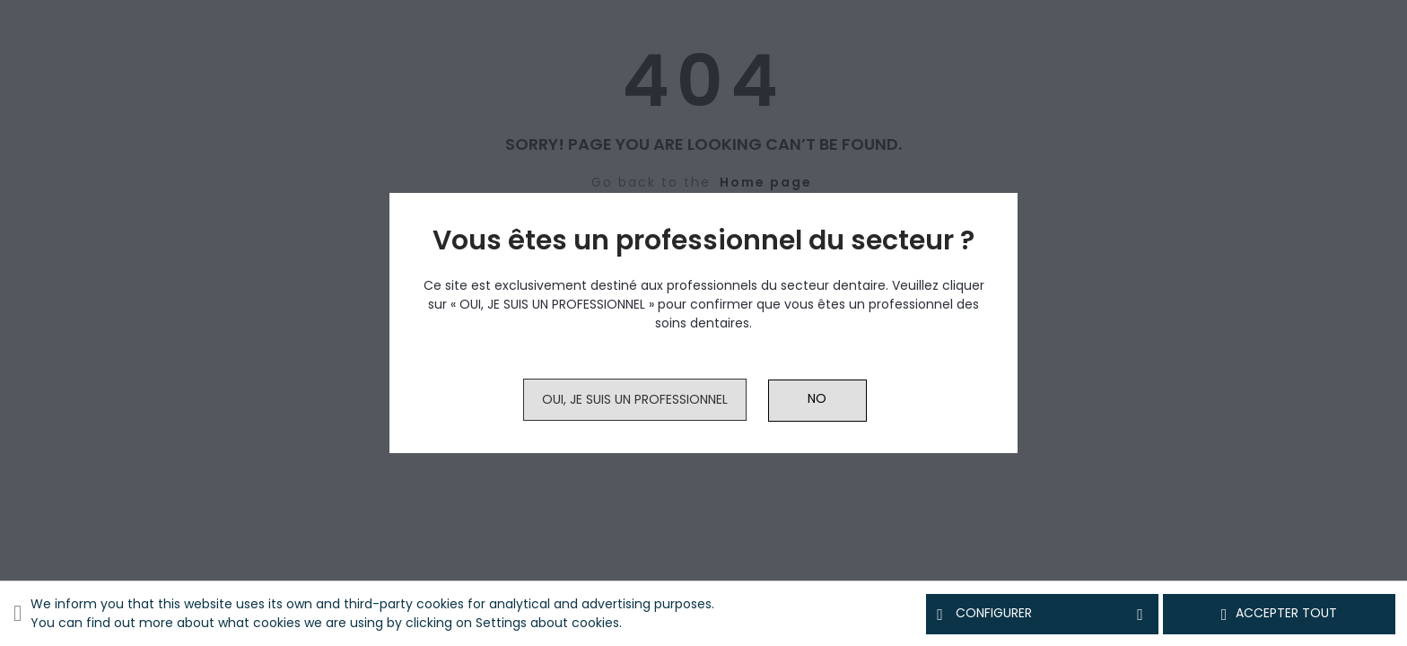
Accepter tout (1279, 614)
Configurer (1042, 614)
